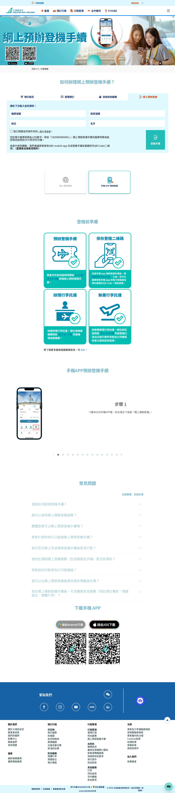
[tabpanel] (87, 126)
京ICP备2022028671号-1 (81, 787)
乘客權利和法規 (59, 789)
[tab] (27, 96)
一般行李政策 (45, 131)
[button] (58, 455)
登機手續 (155, 143)
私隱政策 (46, 789)
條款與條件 (36, 789)
